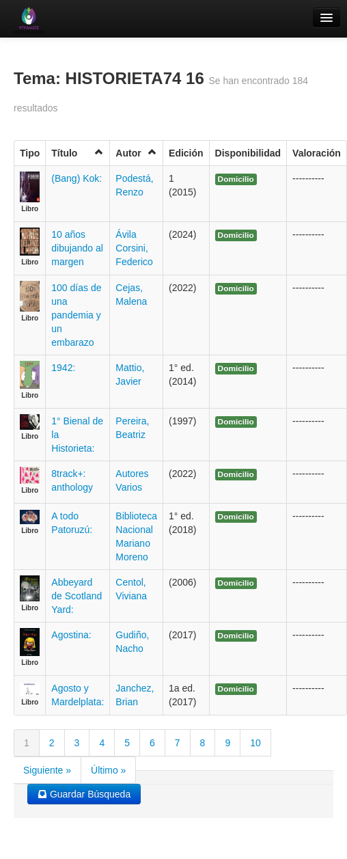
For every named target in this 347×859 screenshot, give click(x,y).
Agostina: (71, 634)
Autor (136, 153)
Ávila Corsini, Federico (133, 248)
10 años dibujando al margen (77, 248)
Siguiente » (47, 770)
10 (255, 742)
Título (77, 153)
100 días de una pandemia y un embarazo (76, 315)
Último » (108, 770)
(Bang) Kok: (76, 178)
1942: (63, 367)
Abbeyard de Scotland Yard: (76, 596)
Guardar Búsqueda (84, 794)
